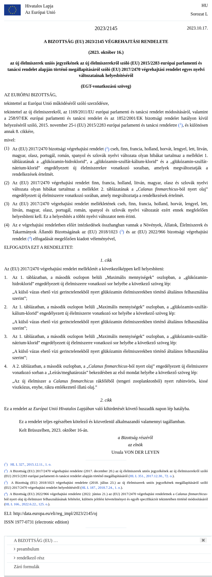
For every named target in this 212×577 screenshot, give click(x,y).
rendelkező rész (29, 557)
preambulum (26, 549)
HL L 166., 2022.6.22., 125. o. (26, 504)
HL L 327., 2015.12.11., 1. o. (30, 464)
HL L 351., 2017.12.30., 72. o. (151, 476)
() (180, 125)
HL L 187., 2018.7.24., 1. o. (101, 488)
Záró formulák (26, 566)
